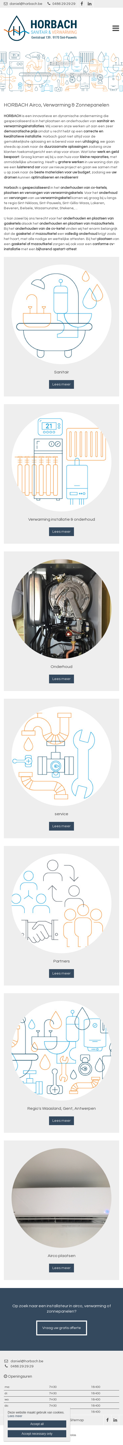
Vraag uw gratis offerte (61, 1328)
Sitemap (77, 1420)
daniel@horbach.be (23, 4)
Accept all (37, 1424)
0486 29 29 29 (61, 4)
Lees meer (61, 384)
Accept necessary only (37, 1434)
